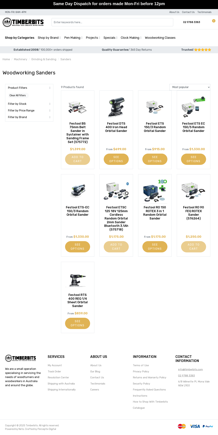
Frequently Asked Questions (149, 389)
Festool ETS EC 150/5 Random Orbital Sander (193, 127)
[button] (212, 22)
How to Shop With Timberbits (150, 401)
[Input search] (112, 22)
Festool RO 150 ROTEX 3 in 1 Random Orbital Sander (155, 212)
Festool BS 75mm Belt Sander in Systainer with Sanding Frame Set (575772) (77, 133)
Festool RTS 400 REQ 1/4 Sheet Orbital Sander (77, 300)
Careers (94, 389)
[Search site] (171, 22)
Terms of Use (141, 365)
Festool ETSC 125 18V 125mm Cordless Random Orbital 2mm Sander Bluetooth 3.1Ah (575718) (116, 218)
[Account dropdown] (208, 22)
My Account (55, 365)
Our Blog (95, 371)
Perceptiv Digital (47, 429)
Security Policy (141, 383)
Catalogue (139, 407)
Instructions (140, 395)
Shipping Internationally (62, 389)
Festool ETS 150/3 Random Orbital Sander (155, 127)
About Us (174, 12)
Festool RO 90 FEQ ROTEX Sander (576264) (193, 212)
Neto (21, 429)
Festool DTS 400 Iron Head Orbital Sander (116, 127)
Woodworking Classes (160, 38)
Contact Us (188, 12)
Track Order (54, 371)
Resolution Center (58, 377)
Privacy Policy (141, 371)
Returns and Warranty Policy (149, 377)
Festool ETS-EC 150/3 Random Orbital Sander (77, 211)
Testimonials (204, 12)
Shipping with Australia (61, 383)
